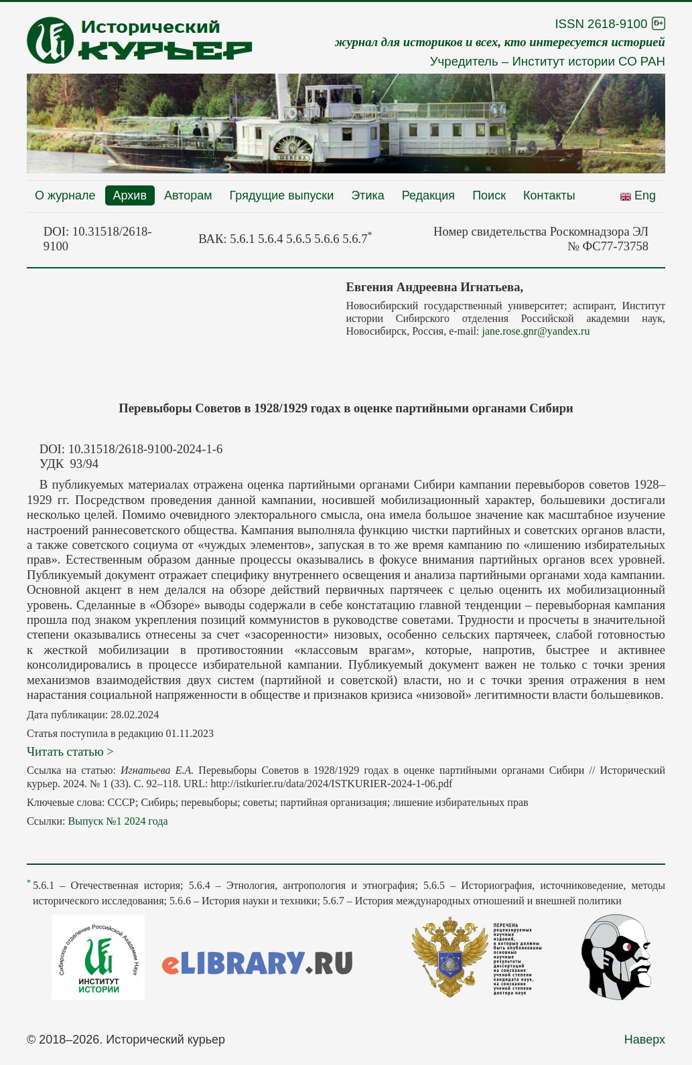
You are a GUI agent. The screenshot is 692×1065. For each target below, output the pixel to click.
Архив (130, 195)
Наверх (644, 1039)
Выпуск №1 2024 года (117, 821)
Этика (368, 195)
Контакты (549, 195)
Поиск (489, 195)
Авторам (188, 195)
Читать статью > (70, 751)
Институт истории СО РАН (588, 61)
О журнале (65, 195)
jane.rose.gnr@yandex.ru (536, 331)
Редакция (428, 195)
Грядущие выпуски (282, 195)
